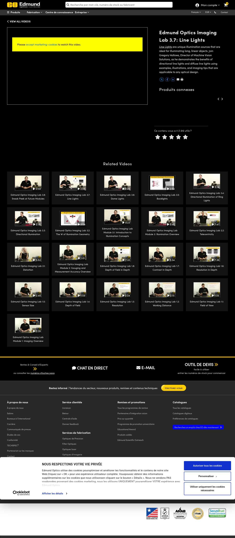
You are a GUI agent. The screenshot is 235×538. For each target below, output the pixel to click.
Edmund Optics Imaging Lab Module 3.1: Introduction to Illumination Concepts (117, 232)
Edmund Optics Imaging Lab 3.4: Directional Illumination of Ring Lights (206, 196)
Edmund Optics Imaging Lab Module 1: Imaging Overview (28, 339)
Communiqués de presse (19, 429)
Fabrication (35, 12)
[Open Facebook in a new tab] (160, 479)
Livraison (66, 407)
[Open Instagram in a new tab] (209, 479)
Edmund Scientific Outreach (131, 440)
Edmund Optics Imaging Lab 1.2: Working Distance (162, 303)
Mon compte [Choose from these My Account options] (209, 5)
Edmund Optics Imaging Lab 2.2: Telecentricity (207, 232)
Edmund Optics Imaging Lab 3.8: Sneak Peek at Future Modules (28, 196)
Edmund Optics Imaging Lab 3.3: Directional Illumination (28, 232)
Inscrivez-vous (173, 388)
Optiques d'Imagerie (72, 454)
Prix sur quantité (125, 418)
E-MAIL (145, 367)
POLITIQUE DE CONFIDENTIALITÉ (21, 482)
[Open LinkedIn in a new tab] (197, 479)
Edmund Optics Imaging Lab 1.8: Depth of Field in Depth (117, 267)
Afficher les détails (52, 532)
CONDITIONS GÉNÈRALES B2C (93, 482)
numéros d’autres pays (42, 373)
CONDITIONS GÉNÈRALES (68, 482)
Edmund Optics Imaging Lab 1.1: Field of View (207, 303)
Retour (65, 413)
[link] (228, 2)
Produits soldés (125, 434)
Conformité (12, 440)
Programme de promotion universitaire (136, 424)
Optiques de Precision (72, 438)
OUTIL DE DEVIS (199, 364)
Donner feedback (70, 424)
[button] (218, 12)
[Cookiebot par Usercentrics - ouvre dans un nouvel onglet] (21, 531)
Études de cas (13, 434)
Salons (10, 413)
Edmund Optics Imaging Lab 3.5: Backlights (162, 196)
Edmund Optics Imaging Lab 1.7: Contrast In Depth (162, 267)
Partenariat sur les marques (20, 450)
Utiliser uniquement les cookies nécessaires (207, 527)
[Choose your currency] (209, 12)
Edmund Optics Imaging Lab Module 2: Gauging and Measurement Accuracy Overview (73, 268)
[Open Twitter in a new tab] (172, 479)
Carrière (11, 424)
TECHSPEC (13, 445)
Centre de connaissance (59, 12)
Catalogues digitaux (182, 413)
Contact (224, 12)
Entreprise (82, 12)
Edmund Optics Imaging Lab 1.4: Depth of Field (73, 303)
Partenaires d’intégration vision (132, 413)
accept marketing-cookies (41, 44)
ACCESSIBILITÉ (13, 485)
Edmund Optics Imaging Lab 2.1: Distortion (28, 267)
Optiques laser (69, 449)
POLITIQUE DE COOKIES (46, 482)
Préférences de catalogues (185, 418)
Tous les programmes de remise (133, 407)
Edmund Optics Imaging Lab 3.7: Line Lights (72, 196)
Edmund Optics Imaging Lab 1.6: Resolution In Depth (207, 267)
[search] (119, 5)
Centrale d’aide (69, 418)
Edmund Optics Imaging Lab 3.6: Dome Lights (117, 196)
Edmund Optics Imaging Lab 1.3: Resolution (117, 303)
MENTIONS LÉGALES (115, 482)
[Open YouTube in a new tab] (185, 479)
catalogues (182, 407)
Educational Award (127, 429)
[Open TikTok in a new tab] (220, 479)
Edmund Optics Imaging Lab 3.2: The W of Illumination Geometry (72, 232)
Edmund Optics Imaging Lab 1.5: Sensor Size (28, 303)
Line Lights (165, 46)
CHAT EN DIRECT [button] (90, 368)
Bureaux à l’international (18, 418)
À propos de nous (15, 407)
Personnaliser (207, 514)
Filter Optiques (69, 443)
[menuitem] (19, 12)
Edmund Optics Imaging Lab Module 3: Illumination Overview (162, 232)
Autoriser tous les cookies (207, 504)
